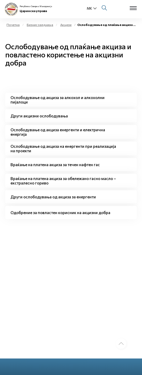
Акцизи (66, 24)
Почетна (13, 24)
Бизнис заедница (40, 24)
